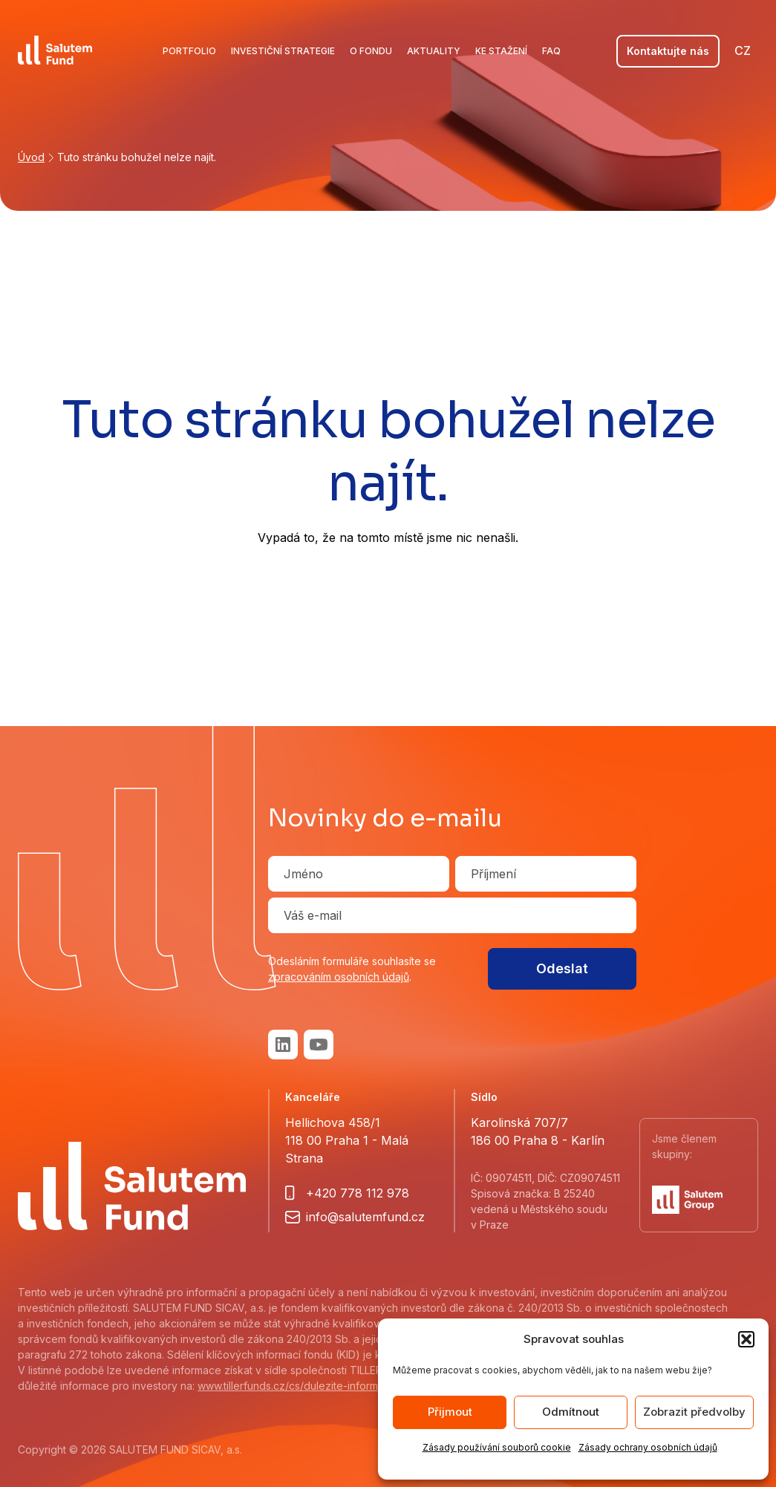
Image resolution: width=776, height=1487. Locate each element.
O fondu (371, 50)
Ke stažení (501, 50)
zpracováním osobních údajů (338, 976)
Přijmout (450, 1412)
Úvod (31, 157)
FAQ (551, 50)
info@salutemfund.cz (365, 1216)
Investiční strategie (283, 50)
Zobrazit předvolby (694, 1412)
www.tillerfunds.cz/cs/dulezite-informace (297, 1385)
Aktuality (433, 50)
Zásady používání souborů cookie (497, 1447)
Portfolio (189, 50)
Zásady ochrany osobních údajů (647, 1447)
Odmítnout (570, 1412)
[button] (746, 1339)
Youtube (318, 1044)
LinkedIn (283, 1044)
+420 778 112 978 (357, 1193)
